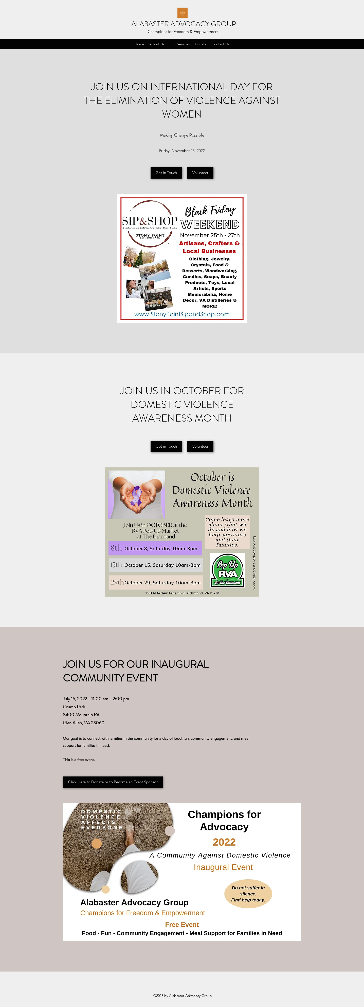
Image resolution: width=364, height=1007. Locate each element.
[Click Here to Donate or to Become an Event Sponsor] (113, 782)
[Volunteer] (200, 173)
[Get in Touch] (166, 173)
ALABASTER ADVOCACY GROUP (183, 24)
